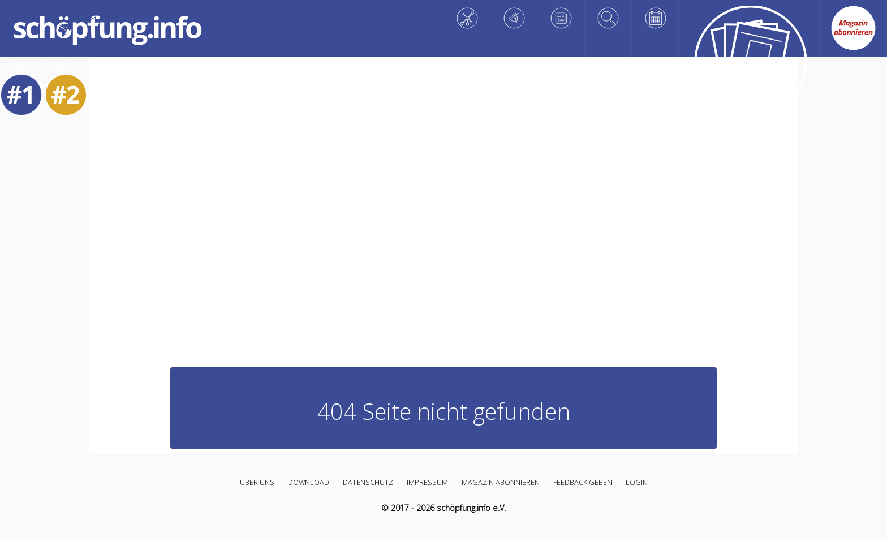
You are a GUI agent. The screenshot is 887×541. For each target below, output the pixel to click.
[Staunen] (513, 18)
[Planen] (655, 18)
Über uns (257, 482)
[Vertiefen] (608, 18)
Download (308, 482)
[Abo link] (853, 28)
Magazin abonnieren (501, 482)
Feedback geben (582, 482)
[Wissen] (467, 18)
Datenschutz (368, 482)
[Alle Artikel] (749, 64)
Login (637, 482)
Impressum (427, 482)
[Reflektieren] (560, 18)
